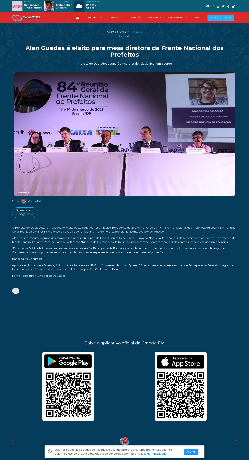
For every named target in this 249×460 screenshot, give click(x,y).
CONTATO (197, 17)
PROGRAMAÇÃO (133, 17)
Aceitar (191, 451)
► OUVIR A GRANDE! (221, 17)
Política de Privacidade (152, 453)
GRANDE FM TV (153, 17)
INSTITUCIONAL (95, 17)
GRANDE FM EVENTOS (176, 17)
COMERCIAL (114, 17)
